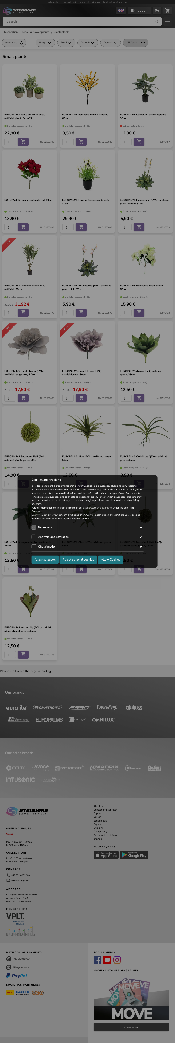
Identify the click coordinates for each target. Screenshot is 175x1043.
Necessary (45, 527)
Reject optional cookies (78, 559)
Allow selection (45, 559)
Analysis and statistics (53, 537)
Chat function (47, 547)
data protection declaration (97, 507)
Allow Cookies (110, 559)
